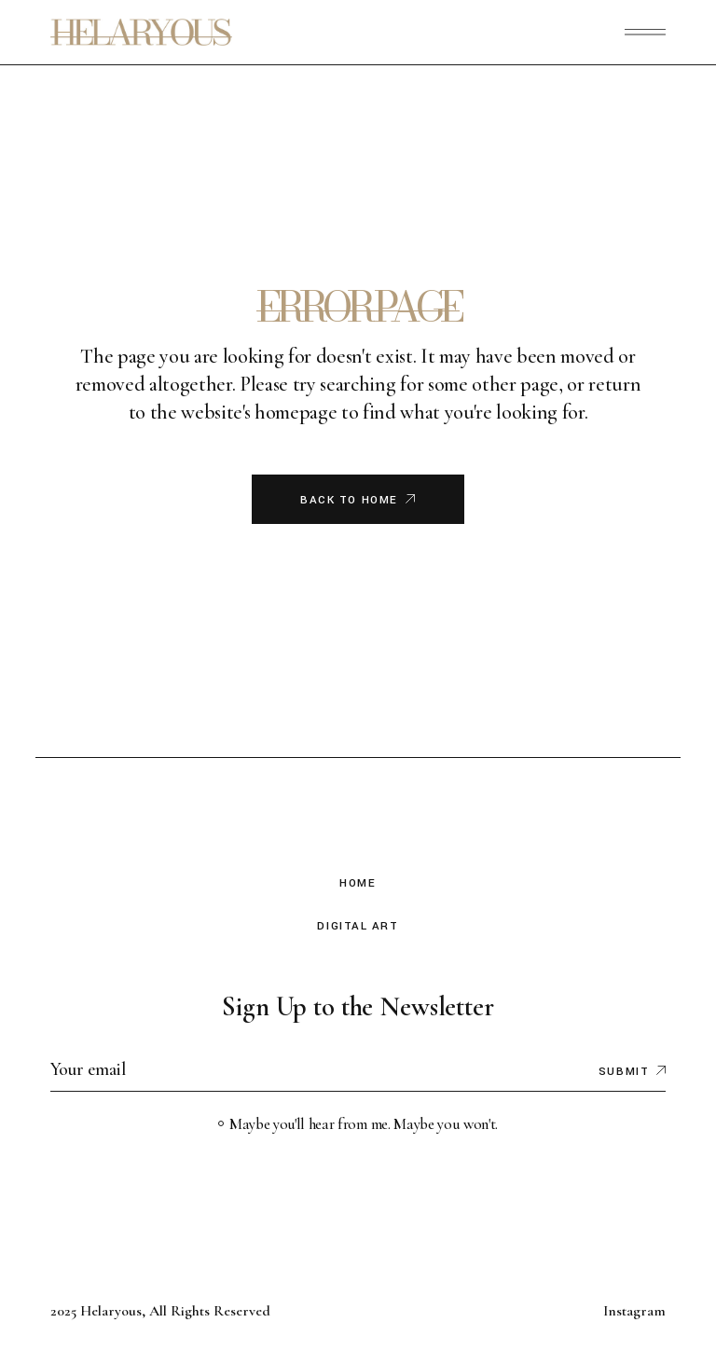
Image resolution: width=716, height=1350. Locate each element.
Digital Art (357, 926)
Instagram (634, 1311)
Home (357, 883)
